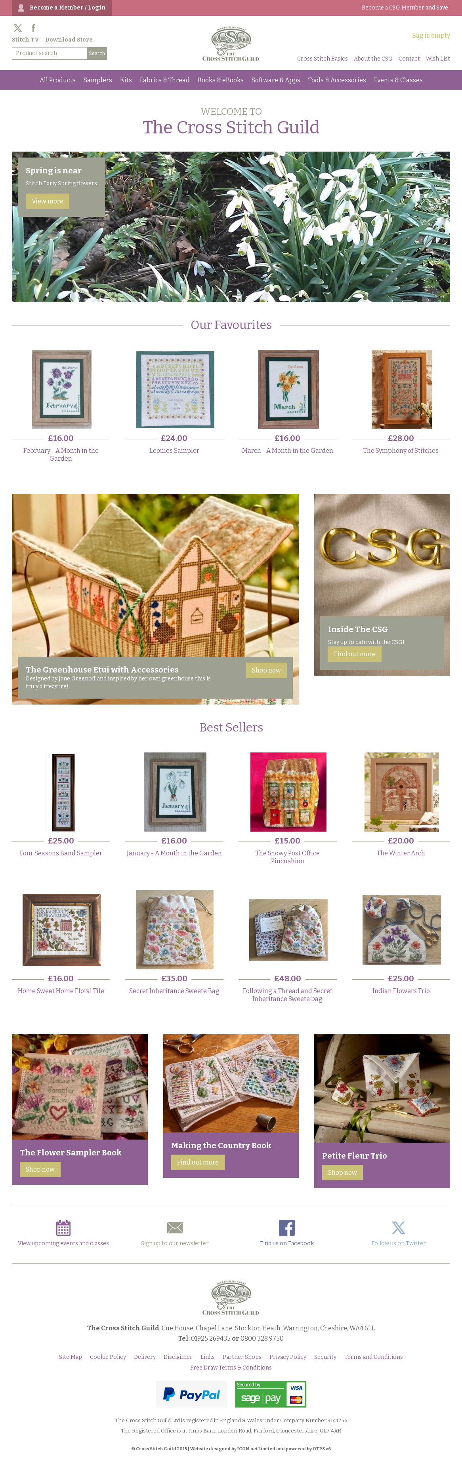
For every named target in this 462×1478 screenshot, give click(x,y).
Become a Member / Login (68, 7)
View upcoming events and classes (63, 1233)
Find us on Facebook (287, 1233)
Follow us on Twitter (399, 1233)
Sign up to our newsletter (175, 1233)
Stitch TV (25, 39)
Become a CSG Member (406, 7)
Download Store (69, 39)
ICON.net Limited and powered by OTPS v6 (284, 1448)
